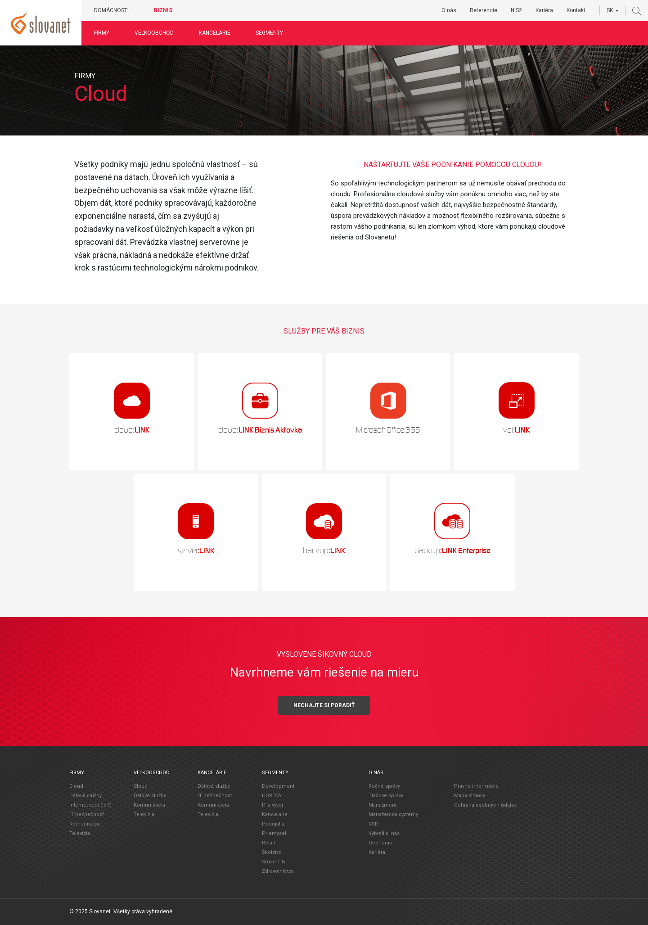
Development (278, 786)
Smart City (273, 862)
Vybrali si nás (384, 833)
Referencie (483, 10)
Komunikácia (85, 824)
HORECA (271, 796)
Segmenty (269, 33)
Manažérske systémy (393, 814)
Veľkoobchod (154, 33)
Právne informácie (476, 786)
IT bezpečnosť (86, 814)
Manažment (382, 805)
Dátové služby (85, 796)
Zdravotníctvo (278, 871)
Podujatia (273, 824)
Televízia (79, 833)
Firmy (101, 33)
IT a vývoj (272, 805)
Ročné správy (384, 786)
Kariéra (544, 10)
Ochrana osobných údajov (485, 805)
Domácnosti (111, 10)
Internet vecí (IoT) (90, 805)
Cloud (76, 786)
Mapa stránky (469, 796)
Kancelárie (214, 33)
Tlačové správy (386, 796)
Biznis (163, 10)
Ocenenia (380, 843)
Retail (268, 843)
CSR (373, 824)
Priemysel (274, 833)
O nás (448, 10)
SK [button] (610, 10)
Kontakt (576, 10)
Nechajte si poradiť (324, 705)
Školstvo (272, 852)
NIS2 (516, 10)
